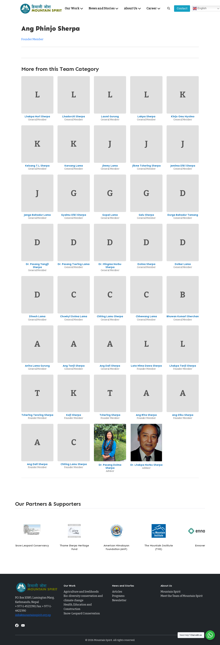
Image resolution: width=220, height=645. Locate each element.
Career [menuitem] (153, 8)
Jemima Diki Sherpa (182, 165)
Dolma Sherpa (146, 264)
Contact (182, 8)
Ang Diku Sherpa (182, 414)
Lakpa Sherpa (146, 116)
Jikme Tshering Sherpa (146, 165)
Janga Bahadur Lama (37, 214)
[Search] (168, 8)
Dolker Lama (183, 264)
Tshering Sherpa (110, 414)
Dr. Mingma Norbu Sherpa (110, 266)
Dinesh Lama (37, 316)
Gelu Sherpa (146, 214)
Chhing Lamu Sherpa (110, 316)
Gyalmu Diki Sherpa (73, 214)
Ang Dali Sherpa (110, 365)
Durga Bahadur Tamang (182, 214)
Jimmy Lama (110, 165)
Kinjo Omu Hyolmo (182, 116)
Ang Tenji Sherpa (74, 365)
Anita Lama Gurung (37, 365)
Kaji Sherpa (73, 414)
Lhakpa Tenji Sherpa (182, 365)
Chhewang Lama (146, 316)
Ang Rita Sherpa (146, 414)
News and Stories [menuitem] (103, 8)
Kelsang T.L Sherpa (37, 165)
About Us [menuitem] (132, 8)
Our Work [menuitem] (74, 8)
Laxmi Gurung (110, 116)
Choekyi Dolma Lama (73, 316)
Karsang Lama (73, 165)
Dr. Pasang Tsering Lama (73, 264)
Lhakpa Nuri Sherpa (37, 116)
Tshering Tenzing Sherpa (37, 414)
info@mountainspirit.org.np (33, 615)
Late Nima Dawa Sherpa (146, 365)
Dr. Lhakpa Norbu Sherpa (146, 464)
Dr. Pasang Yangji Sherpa (37, 266)
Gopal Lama (110, 214)
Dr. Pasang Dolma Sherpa (110, 466)
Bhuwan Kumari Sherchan (183, 316)
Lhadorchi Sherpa (73, 116)
